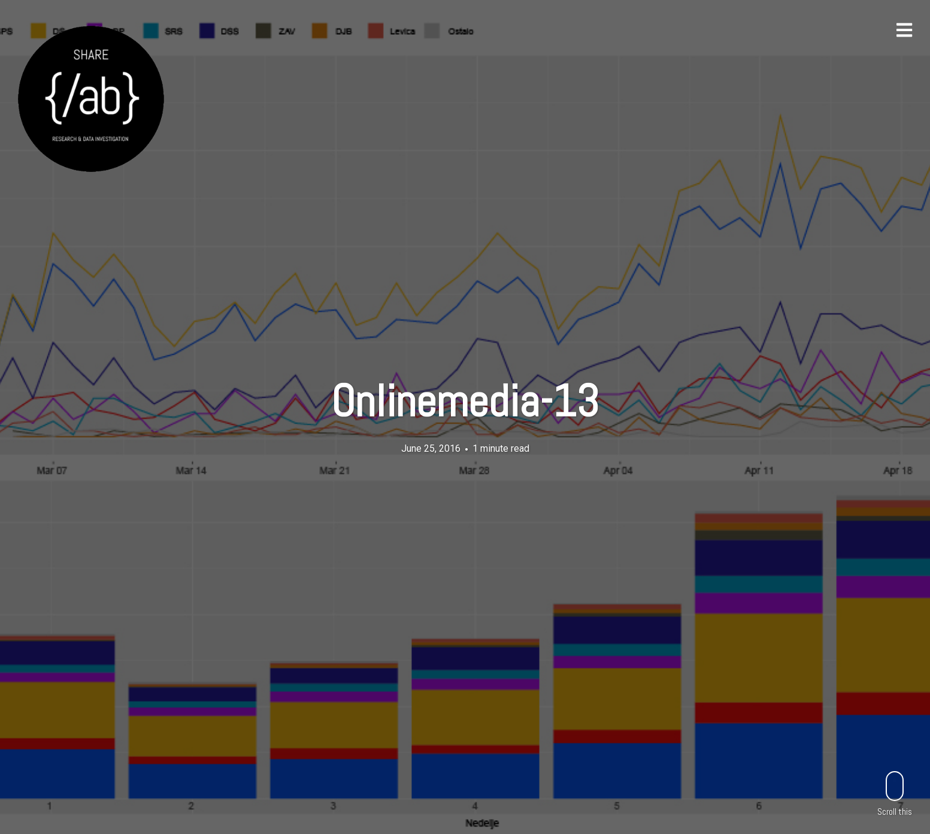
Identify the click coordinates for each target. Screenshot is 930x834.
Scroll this (894, 793)
